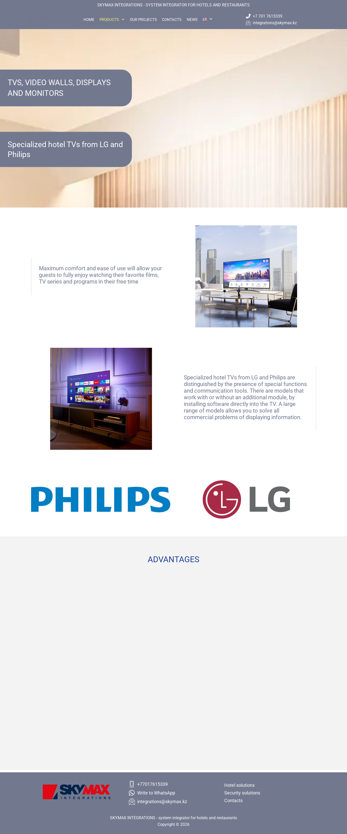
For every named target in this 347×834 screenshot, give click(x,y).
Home (90, 19)
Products (115, 19)
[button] (116, 20)
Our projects (149, 19)
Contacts (180, 19)
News (203, 19)
